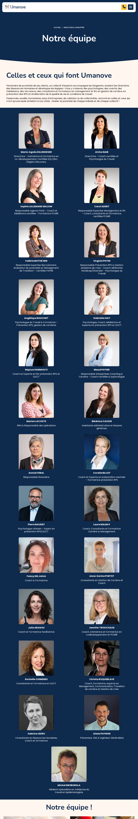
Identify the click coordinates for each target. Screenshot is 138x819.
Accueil (57, 27)
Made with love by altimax (118, 803)
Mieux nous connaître (74, 27)
